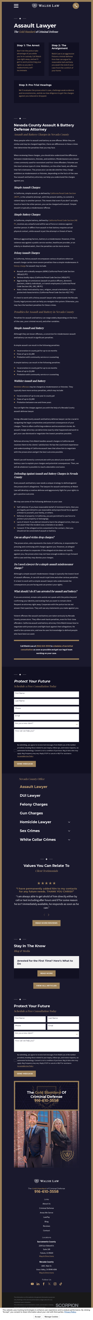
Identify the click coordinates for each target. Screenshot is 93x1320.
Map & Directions (46, 1256)
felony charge (20, 266)
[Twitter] (49, 1283)
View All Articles (46, 986)
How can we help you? (24, 731)
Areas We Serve (46, 1212)
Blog (47, 1221)
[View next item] (48, 915)
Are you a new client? (24, 723)
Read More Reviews (46, 923)
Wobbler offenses (21, 387)
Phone (18, 708)
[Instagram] (55, 1283)
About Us (46, 1203)
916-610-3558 (46, 1100)
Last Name (20, 701)
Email (17, 716)
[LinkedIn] (38, 1283)
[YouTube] (32, 1283)
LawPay (46, 1217)
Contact (46, 1230)
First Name (20, 693)
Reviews (46, 1226)
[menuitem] (45, 786)
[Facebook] (43, 1283)
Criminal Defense (46, 1208)
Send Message (25, 764)
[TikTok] (60, 1283)
